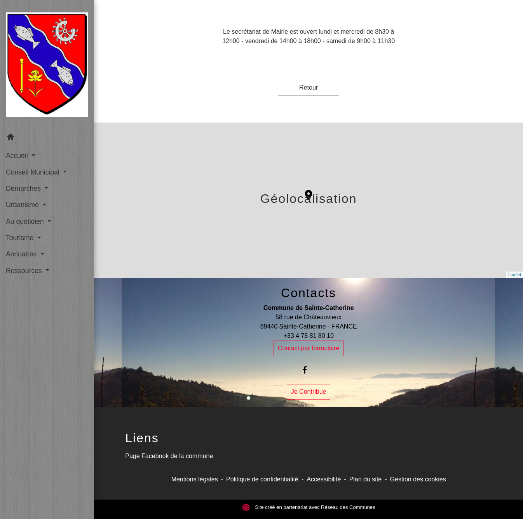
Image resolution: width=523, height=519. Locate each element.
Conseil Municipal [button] (33, 172)
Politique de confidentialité (262, 479)
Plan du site (365, 479)
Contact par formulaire (308, 348)
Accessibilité (324, 479)
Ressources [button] (25, 271)
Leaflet (514, 274)
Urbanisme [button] (23, 205)
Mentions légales (194, 479)
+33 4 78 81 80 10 (308, 335)
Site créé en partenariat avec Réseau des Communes (308, 507)
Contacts (308, 293)
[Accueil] (47, 64)
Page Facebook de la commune (169, 456)
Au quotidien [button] (26, 221)
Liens (142, 438)
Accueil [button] (18, 155)
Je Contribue (308, 391)
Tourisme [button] (20, 238)
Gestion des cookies (418, 479)
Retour (308, 87)
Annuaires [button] (22, 254)
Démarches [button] (24, 188)
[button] (47, 138)
